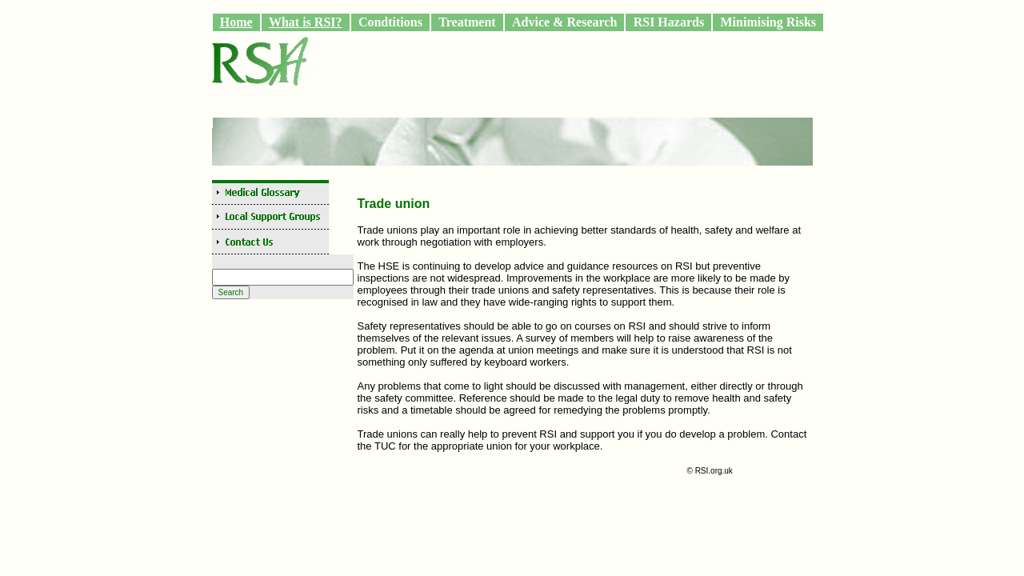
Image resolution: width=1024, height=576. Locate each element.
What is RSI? (305, 22)
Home (236, 22)
